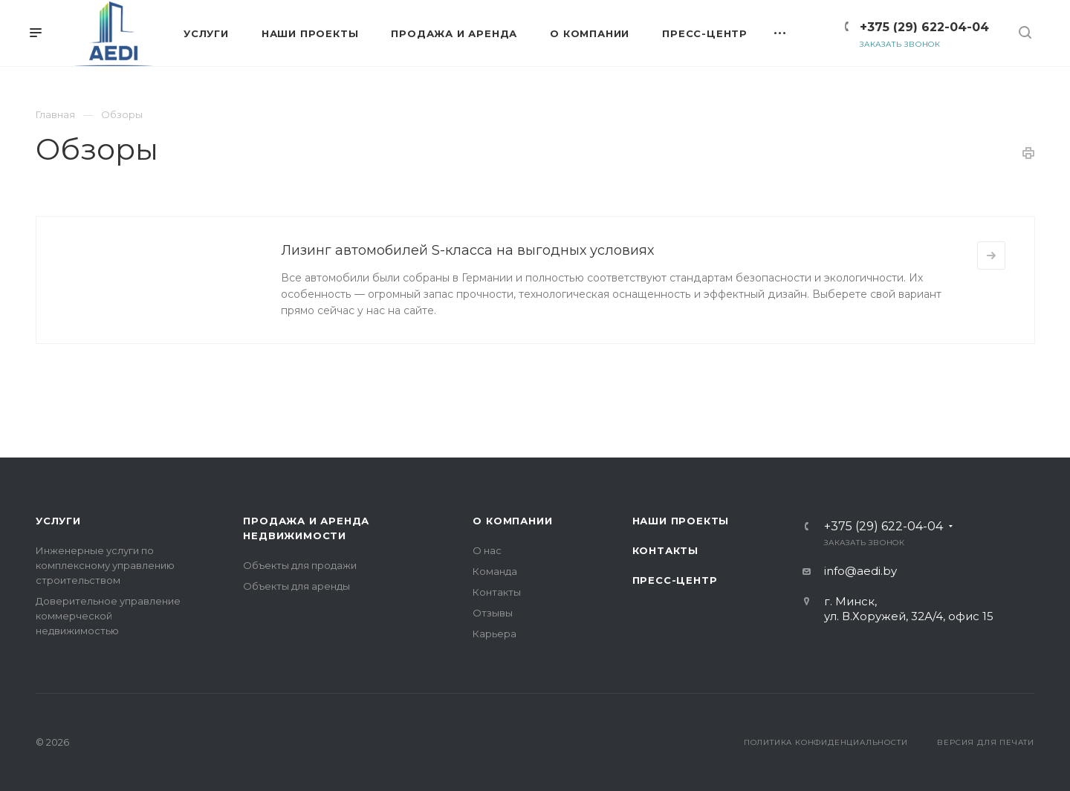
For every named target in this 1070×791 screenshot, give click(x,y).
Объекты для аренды (296, 586)
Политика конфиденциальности (826, 742)
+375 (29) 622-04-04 (924, 27)
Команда (495, 571)
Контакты (497, 592)
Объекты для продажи (300, 565)
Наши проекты (681, 521)
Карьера (494, 633)
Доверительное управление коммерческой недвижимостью (108, 616)
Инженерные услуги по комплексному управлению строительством (105, 565)
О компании (512, 521)
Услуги (58, 521)
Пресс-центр (675, 580)
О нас (487, 550)
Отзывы (493, 613)
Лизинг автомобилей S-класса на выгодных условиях (467, 250)
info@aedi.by (860, 571)
